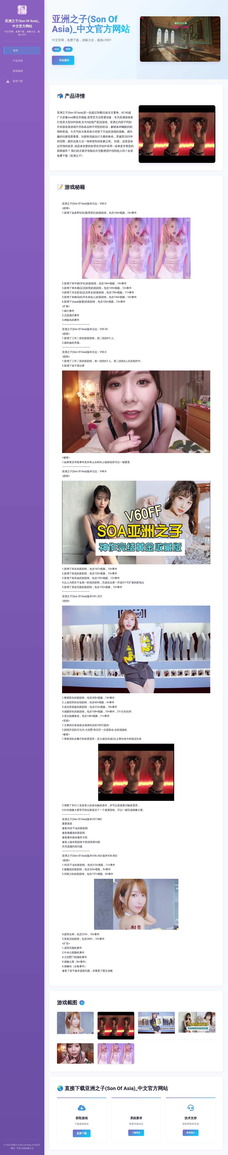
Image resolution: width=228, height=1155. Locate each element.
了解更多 (136, 1133)
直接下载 (82, 1133)
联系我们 (191, 1133)
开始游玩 (64, 60)
